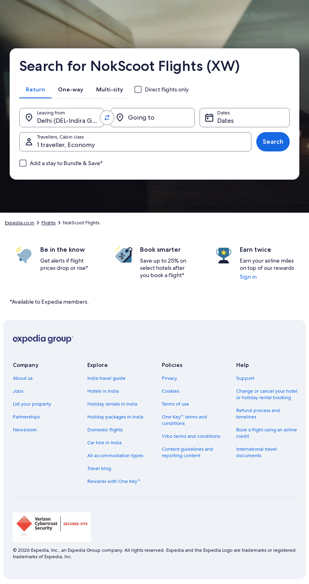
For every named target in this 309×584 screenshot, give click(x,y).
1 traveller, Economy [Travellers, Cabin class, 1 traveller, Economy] (66, 145)
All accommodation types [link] (115, 455)
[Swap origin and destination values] (107, 117)
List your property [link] (32, 404)
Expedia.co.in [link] (19, 223)
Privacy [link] (169, 378)
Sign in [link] (248, 276)
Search (273, 141)
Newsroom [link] (25, 430)
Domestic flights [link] (105, 430)
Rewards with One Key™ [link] (113, 481)
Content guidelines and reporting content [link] (187, 452)
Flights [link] (48, 223)
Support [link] (245, 378)
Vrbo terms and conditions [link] (191, 436)
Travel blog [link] (99, 468)
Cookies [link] (170, 391)
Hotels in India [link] (103, 391)
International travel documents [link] (256, 452)
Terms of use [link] (175, 404)
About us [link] (23, 378)
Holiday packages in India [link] (115, 417)
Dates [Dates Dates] (225, 120)
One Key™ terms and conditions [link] (184, 420)
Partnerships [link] (26, 417)
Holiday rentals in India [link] (112, 404)
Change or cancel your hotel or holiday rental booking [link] (266, 394)
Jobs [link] (18, 391)
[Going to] (152, 117)
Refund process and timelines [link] (258, 413)
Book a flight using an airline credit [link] (266, 433)
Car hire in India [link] (104, 442)
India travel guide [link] (106, 378)
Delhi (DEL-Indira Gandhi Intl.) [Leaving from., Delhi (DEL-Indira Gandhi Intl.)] (70, 120)
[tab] (35, 89)
